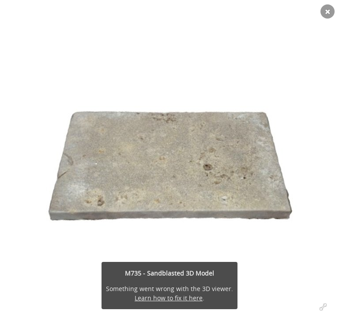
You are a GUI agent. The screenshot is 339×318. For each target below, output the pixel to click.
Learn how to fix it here (169, 298)
